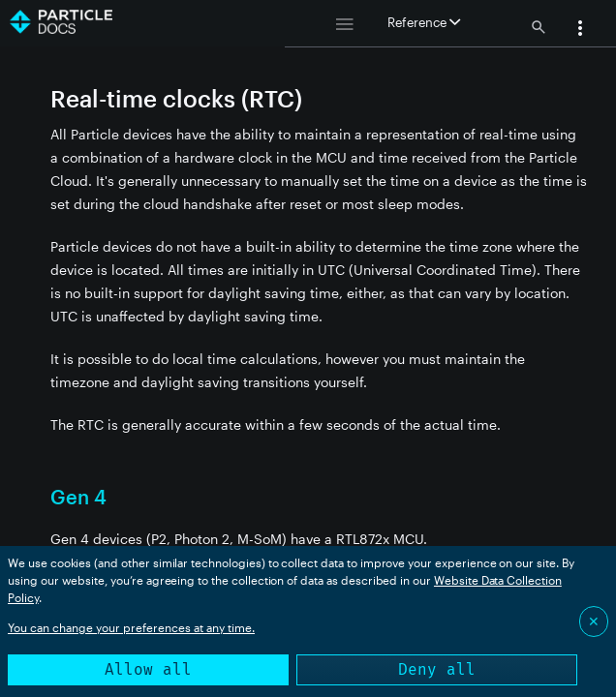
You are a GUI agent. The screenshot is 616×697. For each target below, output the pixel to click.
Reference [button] (423, 22)
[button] (580, 30)
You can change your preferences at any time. (131, 627)
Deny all (437, 669)
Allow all (148, 669)
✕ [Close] (594, 621)
